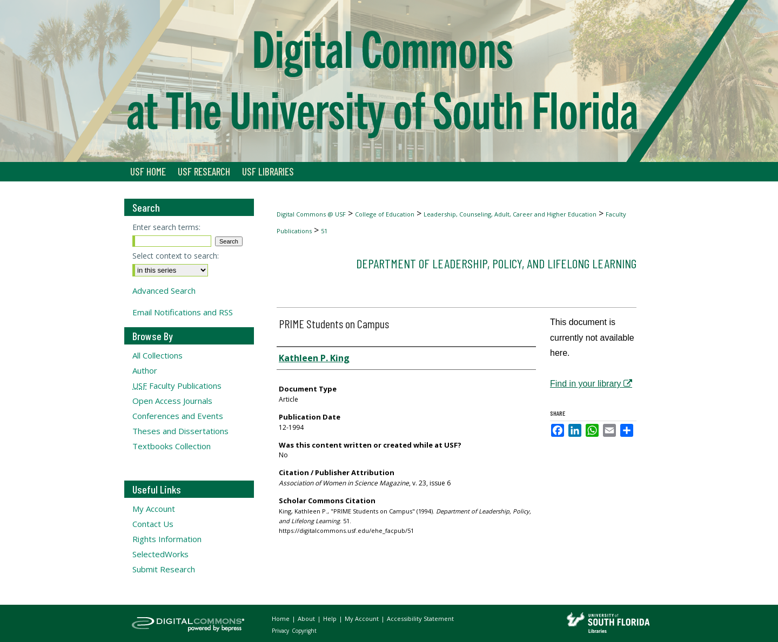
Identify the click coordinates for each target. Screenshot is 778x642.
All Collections (157, 355)
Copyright (304, 630)
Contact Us (152, 523)
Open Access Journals (172, 400)
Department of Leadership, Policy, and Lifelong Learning (496, 263)
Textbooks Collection (171, 446)
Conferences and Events (177, 415)
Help (330, 618)
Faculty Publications (177, 385)
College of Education (384, 214)
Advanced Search (164, 290)
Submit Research (163, 569)
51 (324, 231)
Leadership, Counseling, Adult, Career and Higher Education (510, 214)
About (307, 618)
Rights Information (167, 538)
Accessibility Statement (420, 618)
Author (144, 370)
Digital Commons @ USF (311, 214)
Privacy (281, 630)
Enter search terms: (166, 227)
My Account (153, 508)
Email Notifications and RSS (182, 312)
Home (281, 618)
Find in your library (591, 383)
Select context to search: (175, 256)
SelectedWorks (160, 554)
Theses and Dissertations (180, 430)
